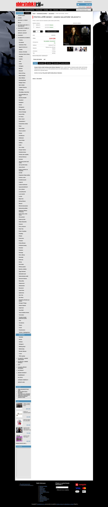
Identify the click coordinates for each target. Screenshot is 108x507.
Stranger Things (22, 303)
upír (44, 59)
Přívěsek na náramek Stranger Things (22, 397)
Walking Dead (22, 346)
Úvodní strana (20, 9)
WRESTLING (21, 382)
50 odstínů (21, 42)
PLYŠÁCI (20, 377)
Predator (21, 240)
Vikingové (21, 344)
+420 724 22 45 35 (25, 484)
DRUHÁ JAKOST (22, 33)
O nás (40, 495)
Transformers (22, 330)
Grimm (20, 133)
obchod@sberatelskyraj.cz (26, 485)
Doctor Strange (22, 111)
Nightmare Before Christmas (23, 211)
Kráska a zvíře (22, 177)
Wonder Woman (22, 351)
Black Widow (22, 77)
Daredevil (21, 100)
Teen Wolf (21, 310)
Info (40, 494)
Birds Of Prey (22, 73)
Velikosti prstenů (43, 497)
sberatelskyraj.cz (41, 504)
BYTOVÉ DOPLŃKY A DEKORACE (23, 25)
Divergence (21, 107)
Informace (55, 9)
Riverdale (21, 257)
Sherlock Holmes (23, 278)
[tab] (35, 63)
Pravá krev (21, 238)
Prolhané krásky (22, 245)
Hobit (20, 145)
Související (41, 63)
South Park (21, 290)
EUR (90, 4)
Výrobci (27, 13)
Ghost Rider (21, 128)
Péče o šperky (42, 490)
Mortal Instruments (23, 205)
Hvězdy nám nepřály (23, 154)
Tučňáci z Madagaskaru (24, 332)
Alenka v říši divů (23, 51)
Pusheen (21, 250)
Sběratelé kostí (22, 273)
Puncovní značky (43, 500)
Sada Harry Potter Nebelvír (24, 395)
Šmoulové (21, 288)
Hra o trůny (21, 147)
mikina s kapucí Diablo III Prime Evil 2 (26, 404)
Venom (20, 339)
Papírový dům (22, 219)
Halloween (21, 138)
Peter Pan (21, 228)
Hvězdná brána (22, 152)
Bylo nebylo (21, 85)
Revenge (21, 252)
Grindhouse (21, 135)
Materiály (41, 501)
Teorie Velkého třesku (24, 312)
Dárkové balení (22, 30)
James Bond (22, 167)
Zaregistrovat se (87, 1)
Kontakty (46, 9)
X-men (20, 353)
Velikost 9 (38, 27)
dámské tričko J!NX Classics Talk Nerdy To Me (27, 428)
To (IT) (20, 327)
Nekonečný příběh (23, 208)
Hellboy (20, 142)
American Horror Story (24, 54)
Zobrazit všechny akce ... (21, 443)
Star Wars (21, 297)
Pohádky (21, 233)
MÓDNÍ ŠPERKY (22, 372)
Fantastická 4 (22, 121)
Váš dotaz (48, 63)
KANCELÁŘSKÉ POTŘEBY (22, 368)
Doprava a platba (43, 486)
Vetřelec (21, 341)
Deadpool (21, 102)
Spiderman (21, 292)
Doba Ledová (22, 109)
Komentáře (56, 63)
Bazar (19, 22)
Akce (51, 9)
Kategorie (19, 13)
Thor (20, 320)
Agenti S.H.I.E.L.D (23, 47)
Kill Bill (20, 172)
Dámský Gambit (22, 97)
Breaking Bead (22, 80)
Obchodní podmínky (29, 9)
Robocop (21, 259)
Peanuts (21, 224)
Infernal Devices (22, 156)
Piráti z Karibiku (22, 231)
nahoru (34, 78)
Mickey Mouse (22, 201)
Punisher (21, 247)
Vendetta (21, 337)
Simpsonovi (21, 283)
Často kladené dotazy (44, 492)
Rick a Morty (22, 254)
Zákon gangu (22, 356)
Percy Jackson (22, 226)
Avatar (20, 63)
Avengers (21, 66)
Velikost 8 (38, 25)
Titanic (20, 325)
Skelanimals (22, 285)
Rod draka (21, 264)
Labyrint (21, 182)
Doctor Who (21, 114)
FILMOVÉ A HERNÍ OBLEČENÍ (23, 359)
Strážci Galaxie (22, 305)
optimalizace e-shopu (69, 504)
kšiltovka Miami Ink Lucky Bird (26, 420)
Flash (20, 126)
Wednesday (21, 348)
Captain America (23, 87)
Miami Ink (21, 198)
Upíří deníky (21, 334)
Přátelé (20, 236)
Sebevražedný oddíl (23, 276)
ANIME (20, 17)
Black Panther (22, 75)
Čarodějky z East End (24, 92)
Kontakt (41, 493)
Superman (21, 307)
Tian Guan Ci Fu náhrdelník (24, 393)
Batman (20, 68)
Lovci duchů (22, 194)
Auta (20, 61)
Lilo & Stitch (22, 189)
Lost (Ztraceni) (22, 191)
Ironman (21, 159)
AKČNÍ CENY (21, 15)
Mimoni (20, 203)
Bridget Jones (22, 82)
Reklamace (41, 489)
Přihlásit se (80, 1)
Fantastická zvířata (23, 123)
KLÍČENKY (21, 370)
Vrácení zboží (42, 496)
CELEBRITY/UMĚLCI (23, 28)
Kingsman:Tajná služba (24, 175)
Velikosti (41, 487)
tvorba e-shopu (59, 504)
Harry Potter (22, 140)
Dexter (20, 104)
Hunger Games (22, 149)
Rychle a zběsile (22, 269)
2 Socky (21, 40)
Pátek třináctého (23, 221)
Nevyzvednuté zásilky (44, 498)
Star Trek (21, 295)
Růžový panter (22, 266)
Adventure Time (22, 44)
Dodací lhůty (42, 488)
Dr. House (21, 116)
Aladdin (20, 49)
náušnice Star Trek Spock (26, 436)
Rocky (20, 262)
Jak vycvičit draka (23, 164)
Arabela (20, 59)
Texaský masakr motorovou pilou (23, 318)
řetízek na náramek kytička (27, 412)
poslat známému (65, 63)
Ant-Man (21, 56)
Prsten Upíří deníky (37, 59)
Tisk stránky (39, 78)
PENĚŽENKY (21, 375)
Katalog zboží (39, 9)
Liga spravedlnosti (23, 187)
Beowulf (21, 70)
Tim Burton (21, 322)
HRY (19, 364)
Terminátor (21, 315)
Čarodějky (21, 89)
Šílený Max (21, 281)
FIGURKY (20, 35)
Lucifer (20, 196)
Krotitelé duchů (22, 179)
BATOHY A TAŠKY (23, 20)
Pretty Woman (22, 243)
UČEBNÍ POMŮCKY (23, 379)
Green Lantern (22, 130)
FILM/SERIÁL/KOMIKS (24, 37)
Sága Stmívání (22, 271)
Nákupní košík (63, 9)
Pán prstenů (22, 217)
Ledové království (23, 184)
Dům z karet (21, 119)
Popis (35, 63)
